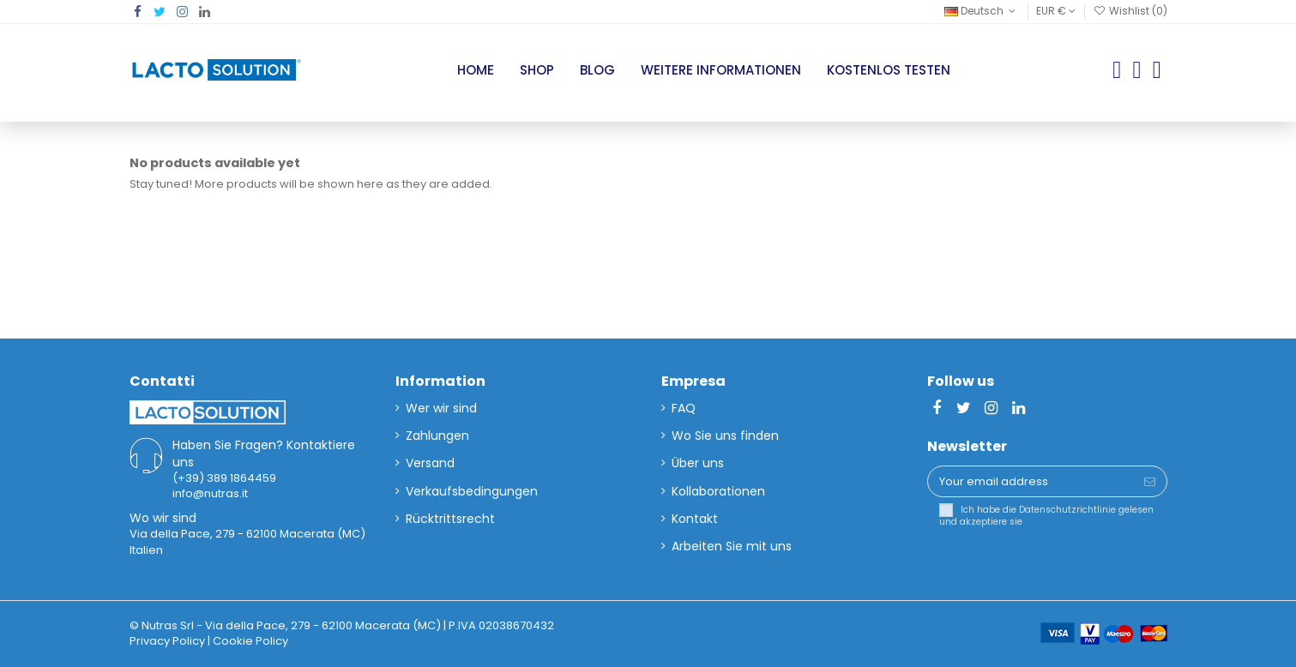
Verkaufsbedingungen (472, 491)
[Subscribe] (1149, 481)
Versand (430, 463)
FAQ (684, 408)
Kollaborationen (718, 491)
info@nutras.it (210, 493)
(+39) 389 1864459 (224, 478)
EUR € (1056, 10)
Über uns (698, 463)
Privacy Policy (167, 641)
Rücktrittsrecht (450, 518)
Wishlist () (1129, 10)
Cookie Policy (250, 641)
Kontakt (695, 518)
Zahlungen (437, 435)
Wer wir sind (441, 408)
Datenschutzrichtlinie (1067, 509)
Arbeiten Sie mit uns (732, 546)
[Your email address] (1030, 481)
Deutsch (981, 10)
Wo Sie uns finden (725, 435)
